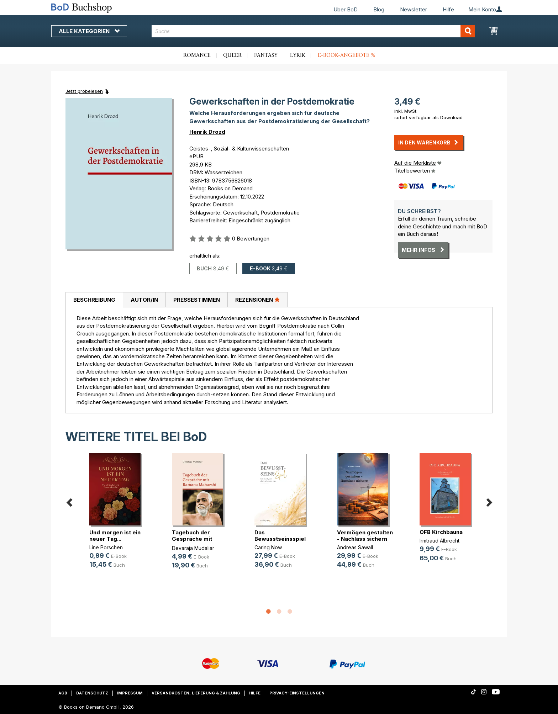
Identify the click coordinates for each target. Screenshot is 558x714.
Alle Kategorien (89, 31)
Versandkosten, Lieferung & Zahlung (196, 693)
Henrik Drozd (207, 131)
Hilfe (448, 9)
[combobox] (313, 31)
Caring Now (268, 547)
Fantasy (266, 55)
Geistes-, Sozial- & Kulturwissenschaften (239, 148)
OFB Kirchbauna (441, 532)
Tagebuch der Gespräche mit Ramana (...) (192, 539)
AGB (62, 693)
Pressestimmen (196, 299)
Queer (232, 55)
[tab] (94, 300)
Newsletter (413, 9)
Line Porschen (106, 547)
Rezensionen (257, 299)
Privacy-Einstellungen (297, 693)
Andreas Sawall (355, 547)
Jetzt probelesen (84, 91)
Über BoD (345, 9)
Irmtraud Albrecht (439, 541)
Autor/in (144, 299)
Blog (378, 9)
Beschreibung (94, 299)
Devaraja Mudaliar (193, 548)
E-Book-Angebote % (346, 55)
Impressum (130, 693)
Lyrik (297, 55)
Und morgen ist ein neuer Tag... (115, 535)
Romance (197, 55)
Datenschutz (92, 693)
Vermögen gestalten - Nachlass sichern (365, 535)
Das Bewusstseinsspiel (280, 535)
